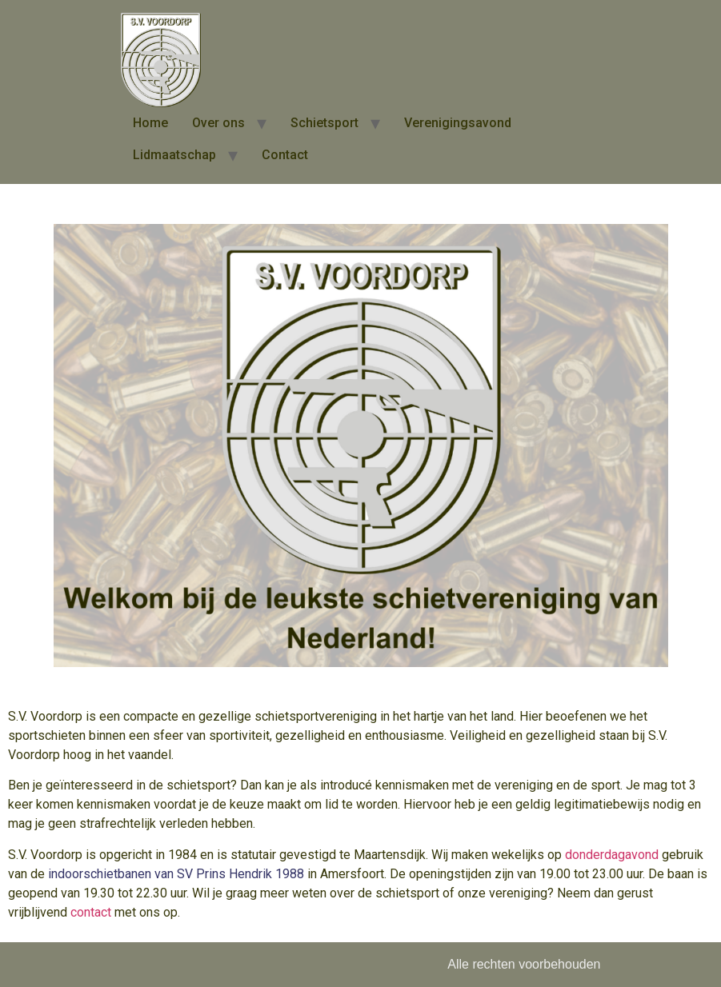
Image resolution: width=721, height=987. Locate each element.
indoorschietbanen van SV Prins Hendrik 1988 (176, 873)
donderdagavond (612, 854)
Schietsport (324, 122)
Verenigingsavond (457, 122)
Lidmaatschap (174, 154)
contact (90, 912)
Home (150, 122)
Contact (285, 154)
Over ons (218, 122)
